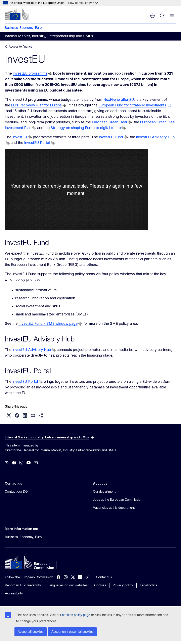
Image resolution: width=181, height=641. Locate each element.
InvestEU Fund (111, 137)
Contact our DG (16, 491)
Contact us (104, 577)
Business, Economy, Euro (23, 28)
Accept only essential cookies (72, 631)
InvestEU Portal (37, 142)
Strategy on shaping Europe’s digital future (86, 128)
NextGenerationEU (118, 99)
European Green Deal (109, 122)
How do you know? (83, 2)
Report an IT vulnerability (23, 585)
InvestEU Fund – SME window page (48, 323)
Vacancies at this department (114, 508)
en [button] (152, 15)
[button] (9, 415)
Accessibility (14, 593)
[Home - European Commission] (17, 14)
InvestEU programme (30, 73)
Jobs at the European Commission (117, 499)
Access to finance (21, 46)
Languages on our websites (68, 585)
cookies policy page (76, 615)
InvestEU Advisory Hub (155, 137)
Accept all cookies (30, 631)
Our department (104, 491)
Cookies (100, 585)
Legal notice (148, 585)
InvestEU (19, 137)
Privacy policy (123, 585)
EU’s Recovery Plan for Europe (36, 105)
